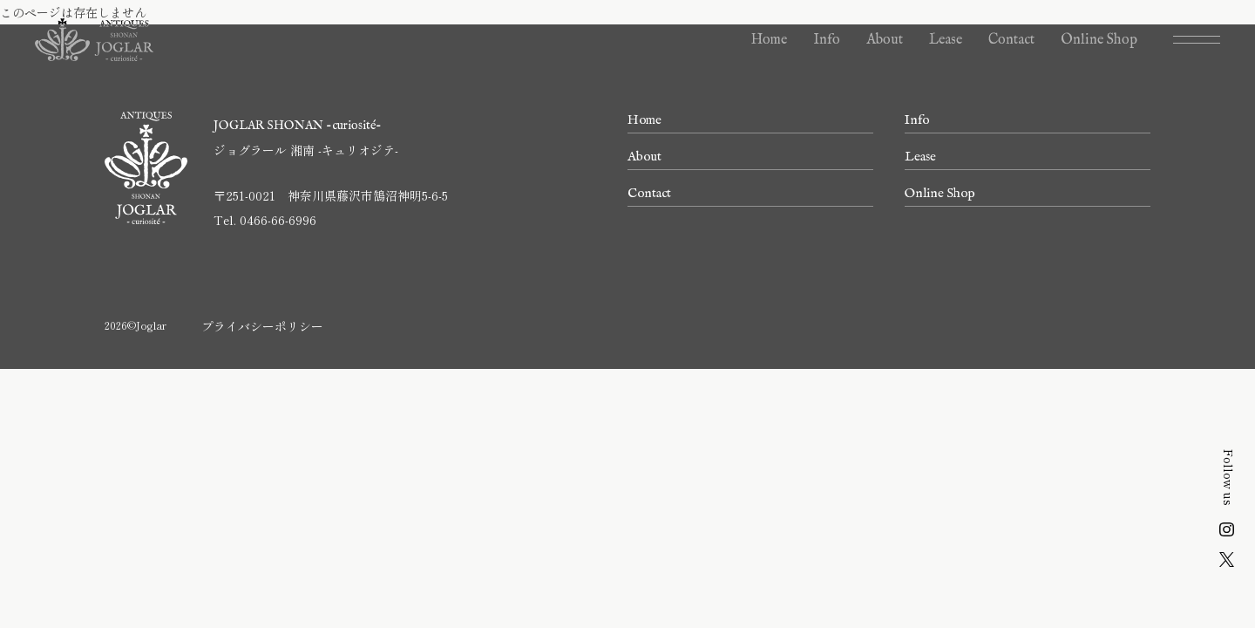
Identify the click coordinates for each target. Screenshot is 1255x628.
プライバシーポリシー (262, 326)
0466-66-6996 (278, 220)
